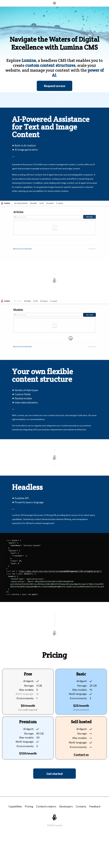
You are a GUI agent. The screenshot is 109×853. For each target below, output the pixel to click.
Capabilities (15, 806)
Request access (54, 86)
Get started (54, 773)
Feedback (94, 806)
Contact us (81, 754)
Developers (66, 806)
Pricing (29, 806)
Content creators (46, 806)
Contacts (81, 806)
